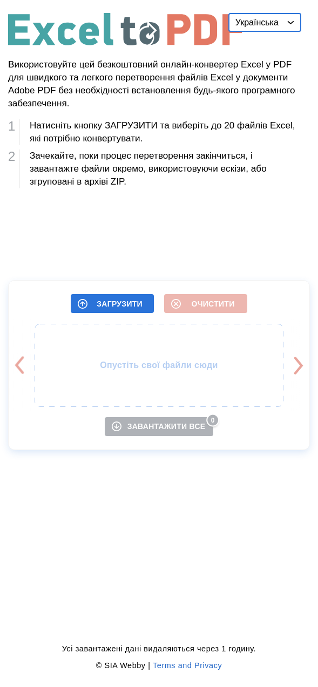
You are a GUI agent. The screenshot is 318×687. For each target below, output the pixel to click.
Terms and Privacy (187, 665)
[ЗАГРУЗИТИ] (112, 303)
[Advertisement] (159, 230)
